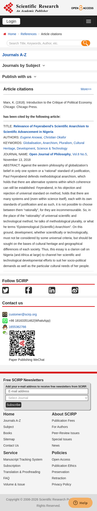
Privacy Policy (61, 484)
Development (26, 148)
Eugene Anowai (31, 137)
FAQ (6, 478)
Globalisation (32, 143)
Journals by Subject (23, 65)
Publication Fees (63, 420)
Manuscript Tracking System (22, 459)
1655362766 (17, 327)
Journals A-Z (12, 420)
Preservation (60, 472)
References (29, 34)
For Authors (60, 427)
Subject (8, 427)
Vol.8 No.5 (79, 154)
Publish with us (19, 76)
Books (7, 433)
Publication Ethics (64, 465)
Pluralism (65, 143)
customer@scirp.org (23, 314)
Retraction (59, 478)
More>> (86, 89)
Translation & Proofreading (21, 472)
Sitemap (9, 439)
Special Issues (62, 439)
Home (12, 34)
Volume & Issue (14, 484)
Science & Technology (52, 148)
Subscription (11, 465)
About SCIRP (64, 414)
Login (11, 21)
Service (10, 453)
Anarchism (50, 143)
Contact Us (11, 445)
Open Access (61, 459)
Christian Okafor (55, 137)
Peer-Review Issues (66, 433)
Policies (59, 453)
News (56, 445)
